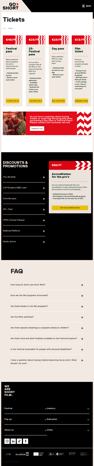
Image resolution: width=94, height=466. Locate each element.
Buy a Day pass (58, 101)
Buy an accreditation (69, 211)
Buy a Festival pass (12, 101)
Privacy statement (11, 462)
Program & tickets (81, 101)
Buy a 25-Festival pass (35, 101)
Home (4, 28)
